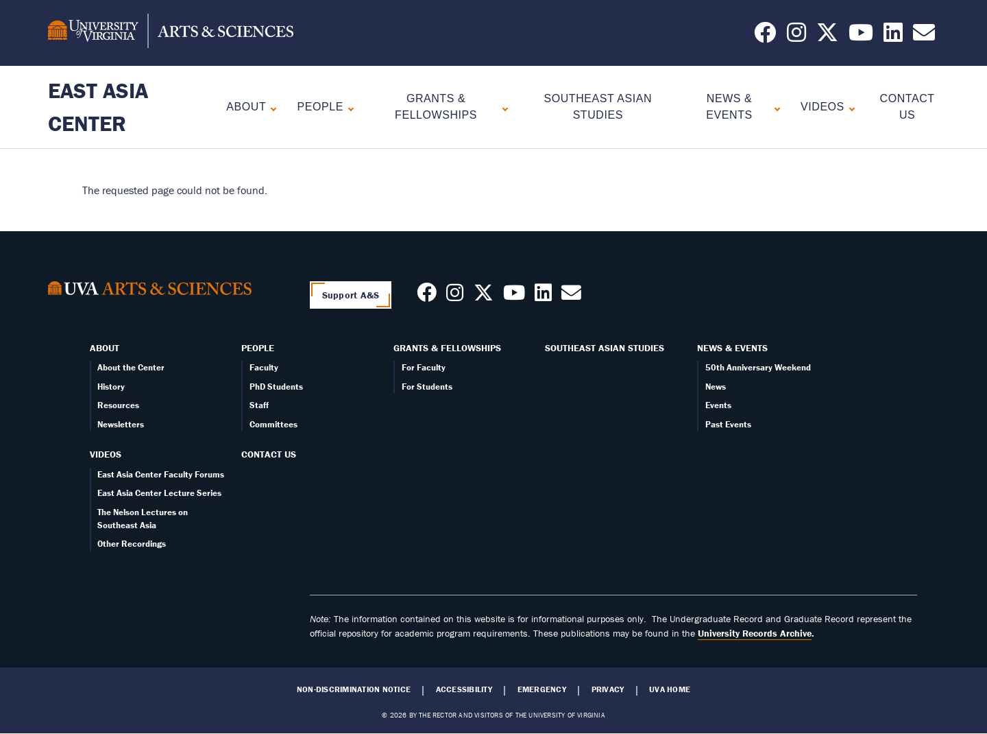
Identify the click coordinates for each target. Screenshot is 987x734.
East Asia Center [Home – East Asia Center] (98, 107)
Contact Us (268, 454)
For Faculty (424, 367)
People (320, 107)
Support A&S (351, 295)
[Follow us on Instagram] (796, 36)
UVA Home (669, 689)
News (715, 386)
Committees (273, 424)
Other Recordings (131, 543)
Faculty (263, 367)
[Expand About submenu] (270, 107)
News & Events (729, 107)
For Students (427, 386)
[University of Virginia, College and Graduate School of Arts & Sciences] (170, 33)
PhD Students (276, 386)
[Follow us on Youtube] (514, 296)
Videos (822, 107)
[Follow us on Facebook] (765, 36)
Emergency (541, 689)
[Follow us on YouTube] (861, 36)
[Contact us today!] (571, 296)
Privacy (608, 689)
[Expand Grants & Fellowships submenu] (502, 107)
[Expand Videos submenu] (848, 107)
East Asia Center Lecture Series (159, 493)
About (246, 107)
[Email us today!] (924, 36)
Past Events (728, 424)
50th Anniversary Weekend (758, 367)
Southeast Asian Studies (604, 348)
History (111, 386)
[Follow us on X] (827, 36)
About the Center (130, 367)
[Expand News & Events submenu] (774, 107)
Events (718, 405)
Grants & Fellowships (436, 107)
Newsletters (120, 424)
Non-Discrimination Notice (354, 689)
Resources (118, 405)
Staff (259, 405)
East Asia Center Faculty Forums (160, 474)
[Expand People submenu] (347, 107)
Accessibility (464, 689)
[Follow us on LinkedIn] (893, 36)
